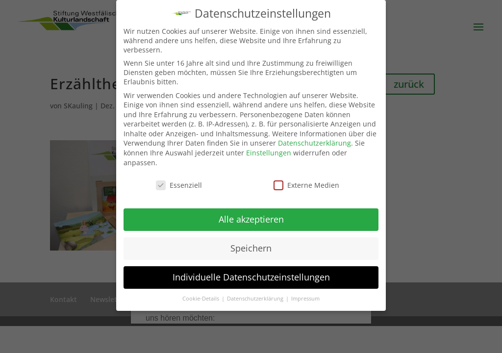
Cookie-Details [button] (201, 298)
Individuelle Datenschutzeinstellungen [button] (251, 277)
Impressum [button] (305, 298)
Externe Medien (306, 184)
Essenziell (179, 184)
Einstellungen (268, 152)
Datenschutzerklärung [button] (256, 298)
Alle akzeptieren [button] (251, 219)
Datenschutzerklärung (314, 143)
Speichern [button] (251, 248)
